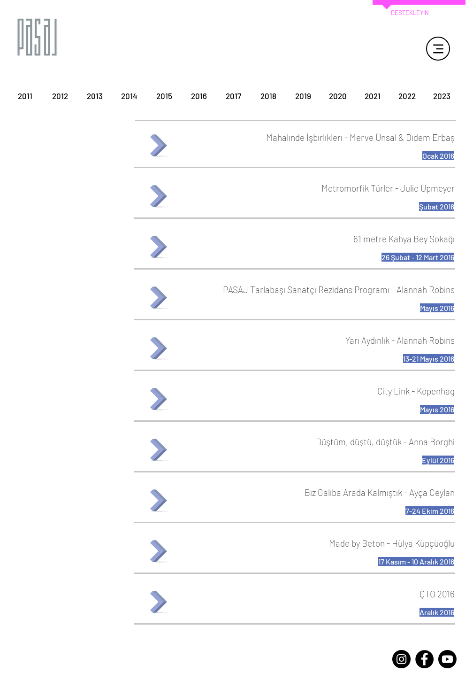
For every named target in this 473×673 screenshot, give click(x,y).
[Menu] (438, 49)
